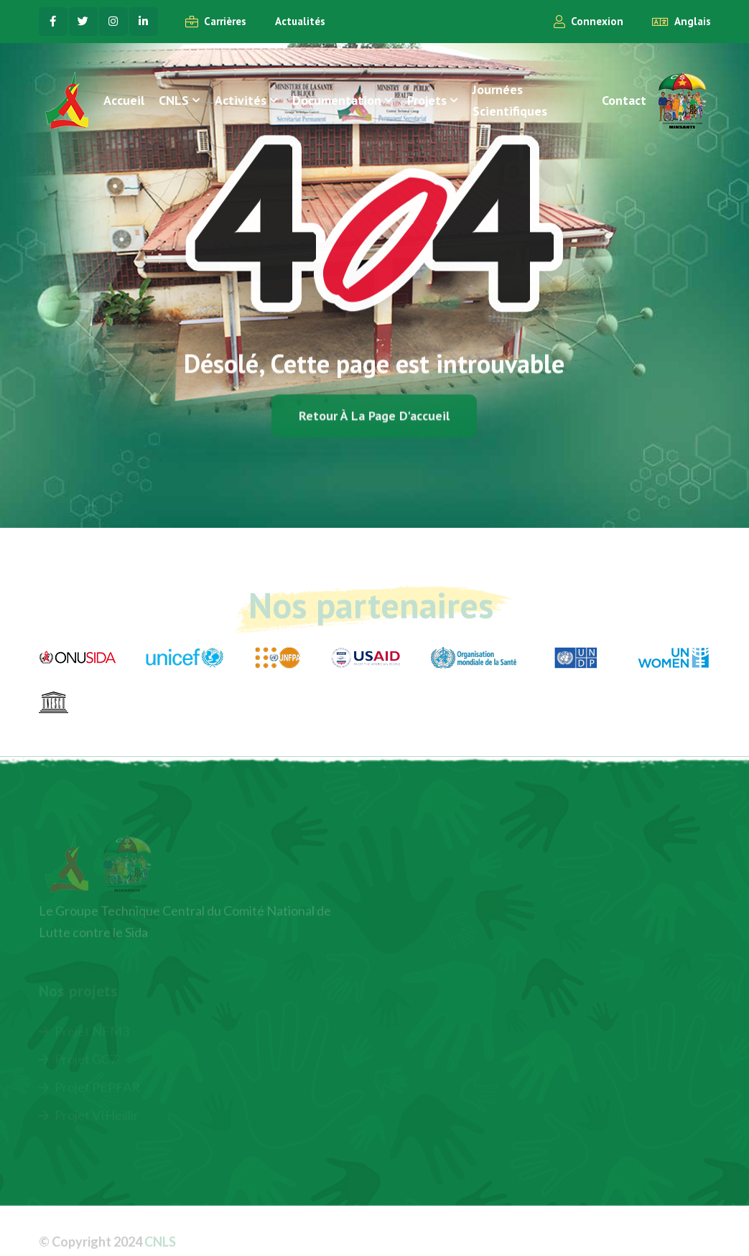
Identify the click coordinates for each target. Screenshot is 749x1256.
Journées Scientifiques (510, 100)
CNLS (174, 100)
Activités (240, 100)
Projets (427, 100)
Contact (624, 100)
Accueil (123, 100)
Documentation (336, 100)
